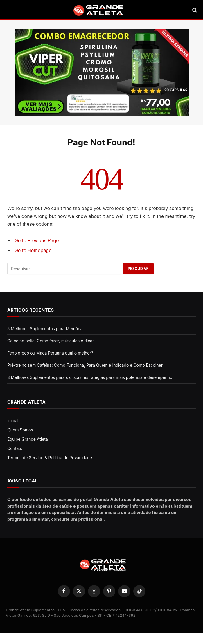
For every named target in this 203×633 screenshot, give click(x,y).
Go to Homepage (33, 250)
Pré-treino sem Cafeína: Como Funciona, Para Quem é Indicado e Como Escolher (85, 365)
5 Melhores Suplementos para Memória (45, 328)
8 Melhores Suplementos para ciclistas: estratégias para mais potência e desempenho (89, 377)
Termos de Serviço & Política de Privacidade (49, 457)
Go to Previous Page (37, 240)
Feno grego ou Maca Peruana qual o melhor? (50, 352)
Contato (14, 448)
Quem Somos (20, 429)
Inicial (12, 420)
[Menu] (9, 10)
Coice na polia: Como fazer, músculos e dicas (51, 340)
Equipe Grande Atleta (27, 439)
